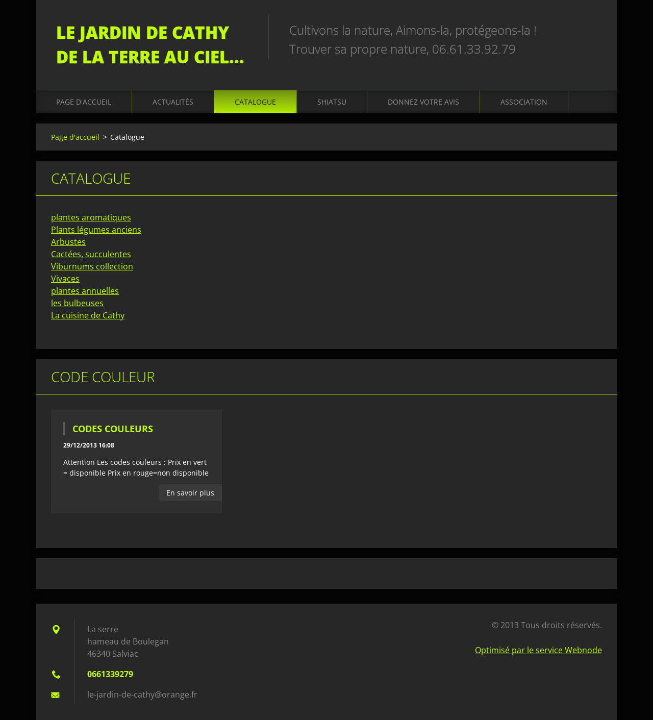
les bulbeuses (77, 303)
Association (523, 102)
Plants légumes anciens (96, 229)
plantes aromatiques (91, 217)
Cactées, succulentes (91, 254)
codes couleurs (112, 429)
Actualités (173, 102)
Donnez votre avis (423, 102)
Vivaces (65, 278)
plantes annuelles (85, 290)
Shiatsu (331, 102)
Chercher (591, 29)
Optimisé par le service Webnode (538, 650)
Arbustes (68, 241)
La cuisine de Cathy (87, 315)
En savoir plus (190, 493)
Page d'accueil (83, 102)
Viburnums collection (92, 266)
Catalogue (255, 102)
